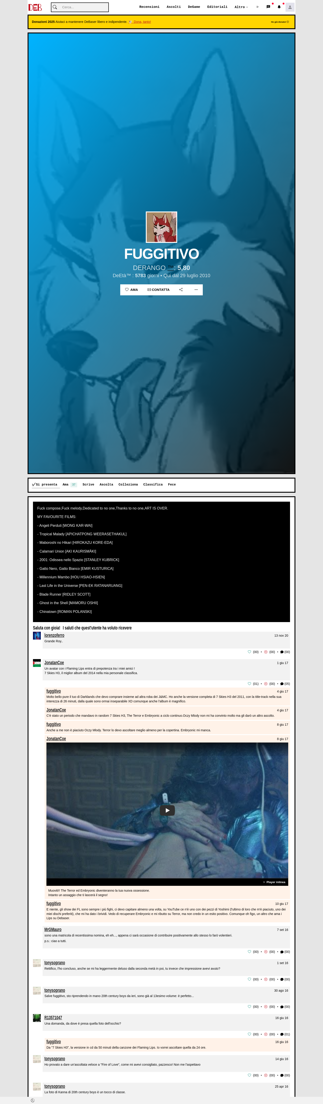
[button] (257, 7)
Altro (240, 7)
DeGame (194, 7)
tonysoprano (54, 962)
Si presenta (46, 485)
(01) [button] (285, 1033)
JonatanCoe (54, 662)
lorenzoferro (54, 635)
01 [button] (256, 684)
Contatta (159, 290)
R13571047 (53, 1016)
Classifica (153, 485)
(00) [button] (285, 652)
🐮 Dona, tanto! (139, 22)
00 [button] (256, 652)
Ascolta (106, 485)
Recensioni (149, 7)
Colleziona (128, 485)
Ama (131, 290)
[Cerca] (80, 7)
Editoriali (217, 7)
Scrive (88, 485)
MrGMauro (52, 929)
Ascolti (174, 7)
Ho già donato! (280, 22)
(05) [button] (285, 684)
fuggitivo (53, 690)
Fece (172, 485)
